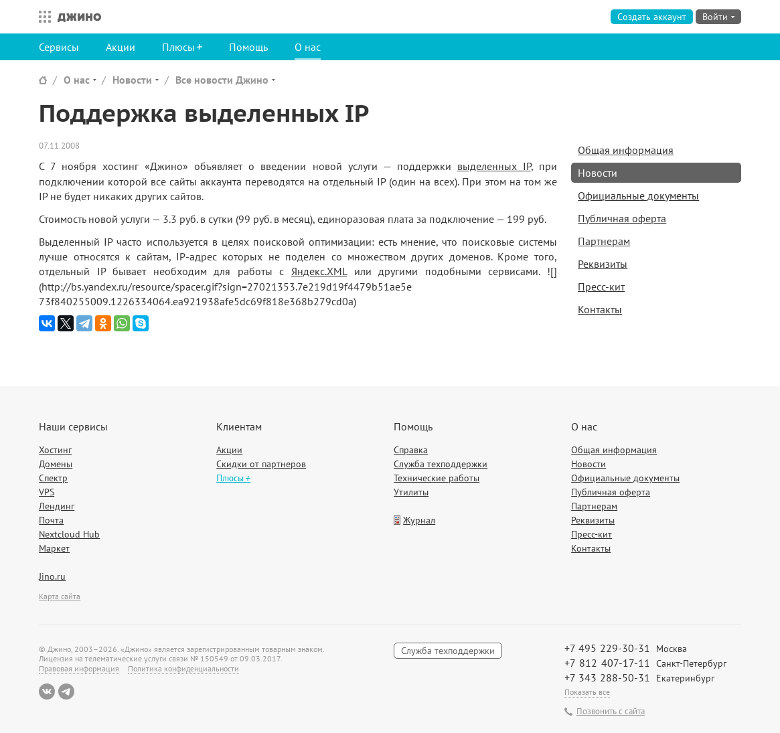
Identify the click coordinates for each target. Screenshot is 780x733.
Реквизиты (602, 263)
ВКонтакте (47, 691)
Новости (132, 79)
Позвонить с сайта (610, 711)
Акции (120, 47)
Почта (51, 520)
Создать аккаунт (651, 17)
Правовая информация (79, 668)
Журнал (419, 520)
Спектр (53, 478)
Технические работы (436, 478)
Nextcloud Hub (69, 534)
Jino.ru (52, 576)
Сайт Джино (43, 80)
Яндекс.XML (319, 271)
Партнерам (604, 241)
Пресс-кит (601, 286)
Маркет (54, 548)
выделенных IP (494, 166)
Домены (55, 464)
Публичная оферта (622, 218)
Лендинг (56, 506)
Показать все (587, 692)
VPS (46, 492)
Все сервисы (41, 16)
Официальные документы (638, 195)
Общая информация (626, 150)
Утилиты (411, 492)
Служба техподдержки (440, 464)
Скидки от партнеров (261, 464)
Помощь (248, 47)
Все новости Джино (221, 79)
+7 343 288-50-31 (607, 677)
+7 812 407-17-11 (607, 662)
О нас (308, 47)
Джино (79, 16)
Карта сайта (59, 596)
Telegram (66, 691)
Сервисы (59, 47)
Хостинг (55, 450)
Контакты (600, 309)
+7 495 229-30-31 (607, 648)
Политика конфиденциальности (183, 668)
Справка (411, 450)
